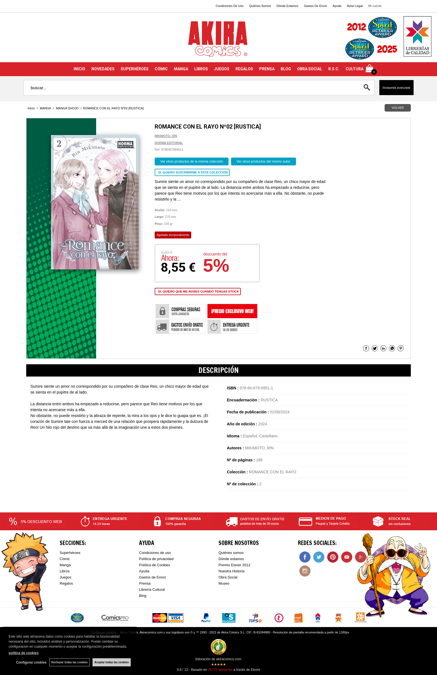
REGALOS (244, 69)
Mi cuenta (375, 6)
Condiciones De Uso (230, 6)
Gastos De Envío (315, 6)
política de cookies (23, 653)
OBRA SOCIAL (309, 69)
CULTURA (354, 69)
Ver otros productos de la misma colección (191, 161)
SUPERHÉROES (135, 69)
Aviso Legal (355, 6)
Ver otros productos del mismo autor (263, 161)
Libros (64, 571)
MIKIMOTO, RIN (166, 136)
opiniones (220, 670)
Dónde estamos (231, 559)
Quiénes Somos (260, 6)
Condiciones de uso (155, 553)
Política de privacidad (156, 559)
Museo (224, 583)
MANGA (181, 69)
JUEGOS (221, 69)
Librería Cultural (152, 589)
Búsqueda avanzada (396, 87)
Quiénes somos (231, 553)
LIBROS (201, 69)
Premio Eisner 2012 (234, 565)
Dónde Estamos (287, 6)
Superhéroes (70, 553)
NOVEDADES (103, 69)
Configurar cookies (31, 662)
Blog (142, 596)
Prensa (144, 583)
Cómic (65, 559)
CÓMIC (161, 69)
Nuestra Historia (231, 571)
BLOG (286, 69)
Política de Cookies (154, 565)
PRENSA (267, 69)
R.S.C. (333, 69)
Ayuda (337, 6)
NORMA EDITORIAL (169, 142)
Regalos (66, 583)
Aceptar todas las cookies (111, 662)
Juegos (65, 577)
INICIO (79, 69)
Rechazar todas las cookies (69, 662)
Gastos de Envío (152, 577)
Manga (65, 565)
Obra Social (228, 577)
